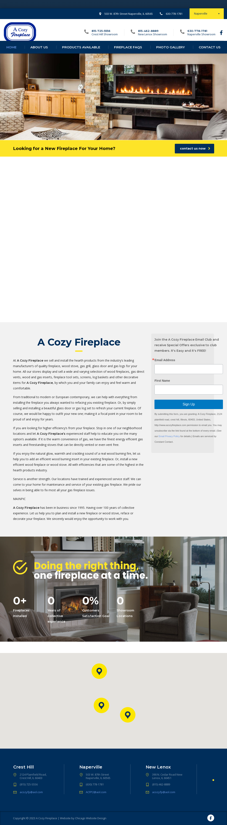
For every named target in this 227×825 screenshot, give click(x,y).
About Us (39, 51)
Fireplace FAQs (128, 51)
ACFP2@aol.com (96, 792)
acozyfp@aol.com (31, 792)
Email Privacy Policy (169, 436)
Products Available (81, 51)
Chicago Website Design (90, 818)
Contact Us (210, 51)
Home (11, 51)
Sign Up (189, 404)
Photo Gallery (170, 51)
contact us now (195, 148)
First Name (162, 380)
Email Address (164, 360)
